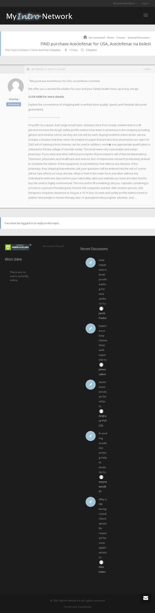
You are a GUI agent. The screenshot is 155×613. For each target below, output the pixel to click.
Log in (145, 3)
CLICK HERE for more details (46, 96)
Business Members (124, 3)
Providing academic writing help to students (103, 453)
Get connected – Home (101, 37)
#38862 (147, 69)
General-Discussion (138, 37)
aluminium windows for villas (103, 391)
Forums (121, 37)
